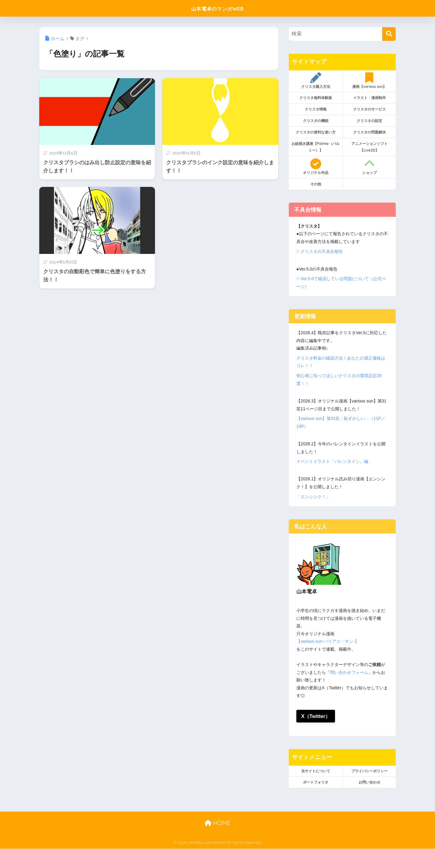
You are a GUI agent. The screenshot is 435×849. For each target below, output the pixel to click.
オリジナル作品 (315, 167)
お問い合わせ (369, 782)
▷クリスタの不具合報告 (319, 251)
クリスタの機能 (315, 120)
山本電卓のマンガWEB (217, 8)
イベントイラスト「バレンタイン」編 (332, 461)
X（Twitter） (316, 716)
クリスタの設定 (369, 120)
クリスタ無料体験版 (315, 97)
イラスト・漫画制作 (369, 97)
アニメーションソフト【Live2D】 (369, 146)
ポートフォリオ (315, 782)
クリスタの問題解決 (369, 132)
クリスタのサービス (369, 109)
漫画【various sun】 (369, 80)
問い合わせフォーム (349, 672)
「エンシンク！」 (313, 496)
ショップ (369, 167)
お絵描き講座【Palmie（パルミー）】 (316, 146)
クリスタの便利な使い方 (316, 132)
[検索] (389, 34)
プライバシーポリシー (369, 771)
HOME (217, 823)
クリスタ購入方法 (315, 80)
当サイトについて (315, 771)
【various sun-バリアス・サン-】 (327, 641)
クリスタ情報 (316, 109)
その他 (315, 184)
